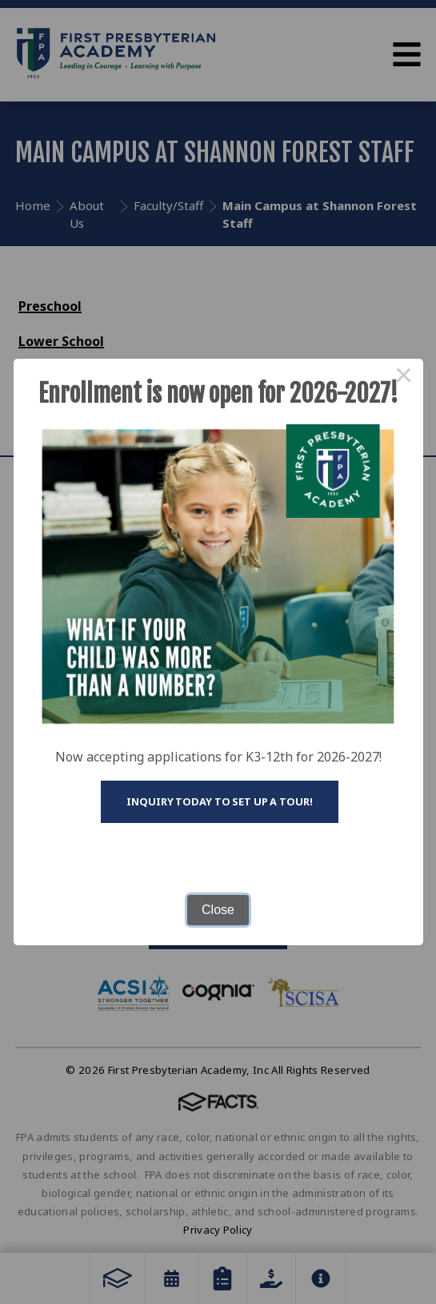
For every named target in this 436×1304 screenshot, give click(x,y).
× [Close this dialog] (404, 378)
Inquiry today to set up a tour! (219, 801)
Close (218, 909)
